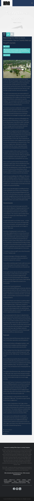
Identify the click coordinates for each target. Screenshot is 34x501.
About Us (12, 479)
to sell (10, 196)
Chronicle (21, 49)
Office (18, 479)
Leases (19, 51)
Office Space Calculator (19, 482)
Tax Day (9, 52)
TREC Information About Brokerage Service (13, 472)
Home (14, 22)
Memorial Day (24, 51)
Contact (7, 482)
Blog (15, 481)
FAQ (29, 482)
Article (7, 46)
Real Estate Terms (24, 481)
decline (11, 178)
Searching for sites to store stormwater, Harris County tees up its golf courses (17, 40)
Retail (24, 479)
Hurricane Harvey (14, 51)
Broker (17, 49)
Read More (6, 433)
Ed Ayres (12, 50)
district (8, 50)
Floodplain (16, 50)
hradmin (7, 55)
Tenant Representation (17, 52)
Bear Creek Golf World (10, 49)
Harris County (22, 50)
